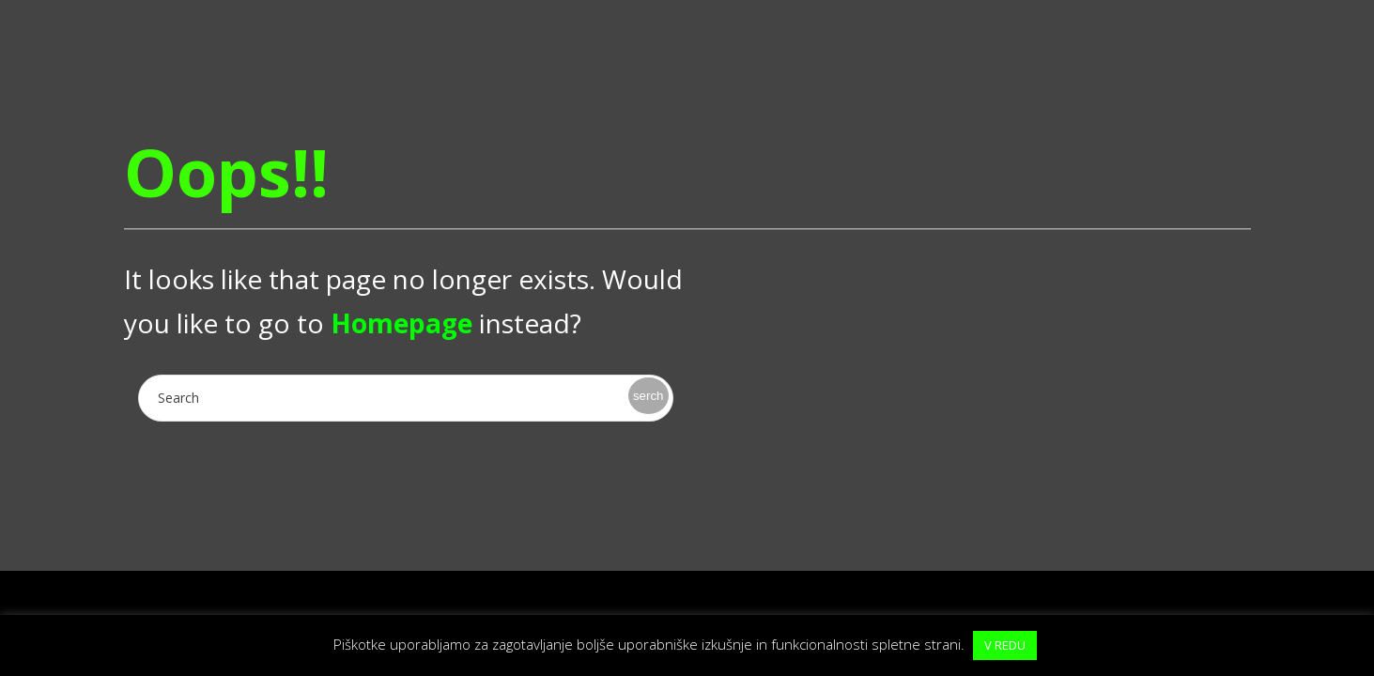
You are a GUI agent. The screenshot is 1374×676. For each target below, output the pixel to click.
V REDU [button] (1005, 645)
